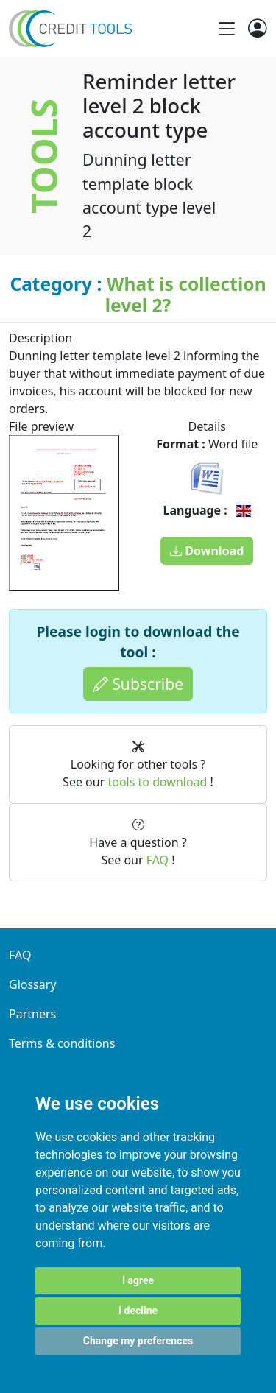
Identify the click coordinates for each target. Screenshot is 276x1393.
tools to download (157, 782)
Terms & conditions (62, 1043)
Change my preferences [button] (138, 1341)
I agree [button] (138, 1280)
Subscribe (138, 683)
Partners (32, 1014)
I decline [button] (138, 1310)
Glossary (33, 984)
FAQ (157, 860)
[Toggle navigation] (226, 29)
